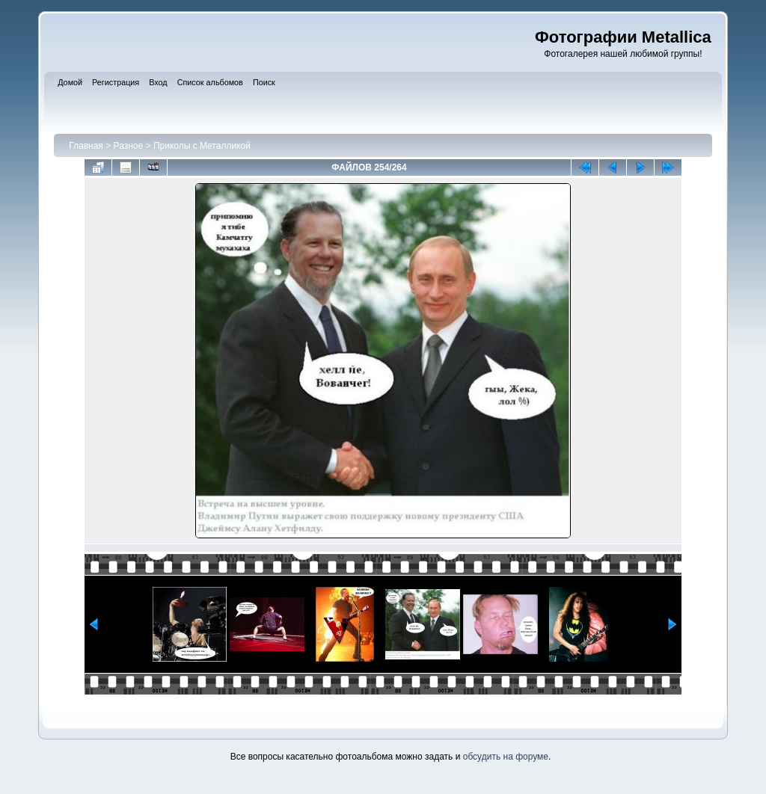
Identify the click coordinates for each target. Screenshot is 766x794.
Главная (86, 146)
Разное (129, 146)
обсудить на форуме (505, 756)
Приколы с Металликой (202, 146)
